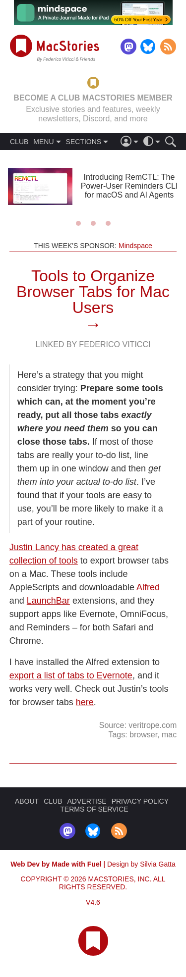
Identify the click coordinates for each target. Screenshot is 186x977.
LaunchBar (48, 601)
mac (169, 734)
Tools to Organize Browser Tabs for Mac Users (93, 291)
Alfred (148, 587)
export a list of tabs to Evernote (70, 675)
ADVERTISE (87, 801)
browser (143, 734)
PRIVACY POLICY (140, 801)
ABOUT (27, 801)
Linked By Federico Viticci (93, 344)
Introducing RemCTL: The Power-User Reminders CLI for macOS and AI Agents (129, 186)
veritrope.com (152, 725)
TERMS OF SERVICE (94, 809)
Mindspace (135, 246)
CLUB (19, 141)
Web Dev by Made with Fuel (55, 864)
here (85, 702)
